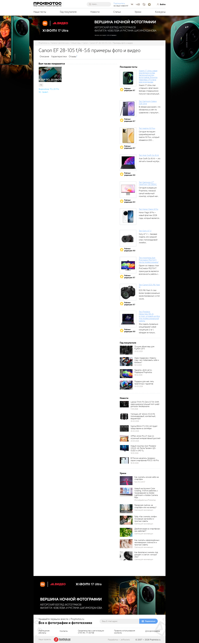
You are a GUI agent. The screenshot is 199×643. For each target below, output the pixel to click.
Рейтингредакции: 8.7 (129, 120)
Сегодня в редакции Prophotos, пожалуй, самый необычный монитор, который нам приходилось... (148, 193)
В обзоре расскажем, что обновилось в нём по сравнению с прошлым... (149, 110)
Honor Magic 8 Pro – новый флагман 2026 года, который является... (149, 215)
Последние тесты (128, 67)
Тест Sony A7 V (145, 231)
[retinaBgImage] (126, 350)
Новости (95, 11)
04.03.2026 (138, 386)
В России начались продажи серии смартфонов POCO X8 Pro (145, 459)
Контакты (64, 631)
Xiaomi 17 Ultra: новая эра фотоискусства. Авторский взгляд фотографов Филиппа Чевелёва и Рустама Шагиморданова (148, 76)
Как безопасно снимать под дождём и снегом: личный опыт (146, 554)
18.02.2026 (138, 375)
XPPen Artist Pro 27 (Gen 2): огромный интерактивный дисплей (145, 437)
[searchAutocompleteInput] (99, 4)
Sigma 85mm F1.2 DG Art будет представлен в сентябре (144, 427)
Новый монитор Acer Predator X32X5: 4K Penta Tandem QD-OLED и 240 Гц (143, 448)
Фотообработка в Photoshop (145, 500)
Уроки (138, 11)
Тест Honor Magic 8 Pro (148, 209)
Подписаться (150, 621)
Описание (44, 56)
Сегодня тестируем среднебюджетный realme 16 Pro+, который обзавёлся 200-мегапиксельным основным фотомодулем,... (149, 140)
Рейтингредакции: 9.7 (129, 90)
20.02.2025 (138, 351)
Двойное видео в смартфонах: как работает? (147, 529)
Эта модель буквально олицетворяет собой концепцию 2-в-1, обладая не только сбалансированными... (148, 330)
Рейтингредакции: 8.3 (129, 201)
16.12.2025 (138, 365)
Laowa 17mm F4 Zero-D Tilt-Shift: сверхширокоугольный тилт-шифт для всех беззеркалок (145, 404)
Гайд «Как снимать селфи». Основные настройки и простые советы (145, 518)
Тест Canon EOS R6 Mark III (149, 285)
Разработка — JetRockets (119, 639)
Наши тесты (40, 11)
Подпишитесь (119, 3)
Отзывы (72, 56)
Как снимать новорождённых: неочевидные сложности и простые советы (147, 542)
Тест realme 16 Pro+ (147, 128)
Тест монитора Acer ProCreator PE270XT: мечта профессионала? (149, 260)
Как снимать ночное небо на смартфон (146, 478)
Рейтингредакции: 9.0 (129, 174)
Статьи (117, 11)
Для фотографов (152, 631)
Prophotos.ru (155, 639)
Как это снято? (139, 482)
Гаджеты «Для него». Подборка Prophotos (143, 371)
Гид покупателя (68, 11)
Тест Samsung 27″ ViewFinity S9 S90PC (148, 183)
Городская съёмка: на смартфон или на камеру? (145, 506)
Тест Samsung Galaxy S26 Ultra (148, 102)
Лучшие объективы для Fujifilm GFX (144, 347)
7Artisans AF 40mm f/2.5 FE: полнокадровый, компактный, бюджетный (143, 416)
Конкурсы (160, 11)
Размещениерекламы (44, 632)
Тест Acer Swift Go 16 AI (149, 155)
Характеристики (59, 56)
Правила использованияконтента (124, 632)
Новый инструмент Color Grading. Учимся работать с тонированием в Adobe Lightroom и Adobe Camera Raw (146, 493)
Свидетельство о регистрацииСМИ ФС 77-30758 (91, 632)
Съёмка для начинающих (143, 510)
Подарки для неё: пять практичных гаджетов (144, 382)
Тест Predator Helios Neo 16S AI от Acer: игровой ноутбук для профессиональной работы (149, 316)
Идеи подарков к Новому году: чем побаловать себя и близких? (146, 360)
